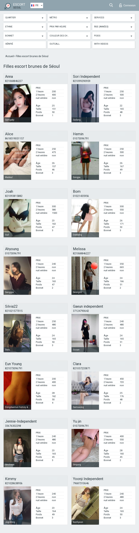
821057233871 (81, 368)
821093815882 (13, 196)
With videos (101, 43)
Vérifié (9, 43)
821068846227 (13, 81)
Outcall (55, 43)
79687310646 (81, 483)
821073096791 (13, 368)
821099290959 (81, 81)
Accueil (9, 56)
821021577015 (13, 311)
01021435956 (81, 196)
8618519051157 (14, 138)
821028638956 (13, 483)
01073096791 (81, 138)
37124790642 (81, 311)
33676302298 (13, 425)
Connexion (127, 5)
